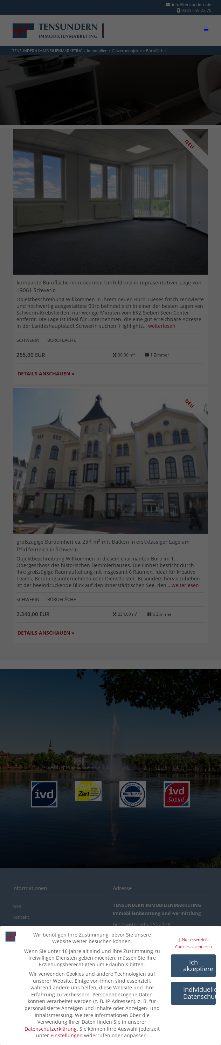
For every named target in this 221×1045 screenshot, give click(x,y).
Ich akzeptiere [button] (198, 965)
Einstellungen (66, 1035)
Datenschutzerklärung (51, 1028)
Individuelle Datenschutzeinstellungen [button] (199, 993)
